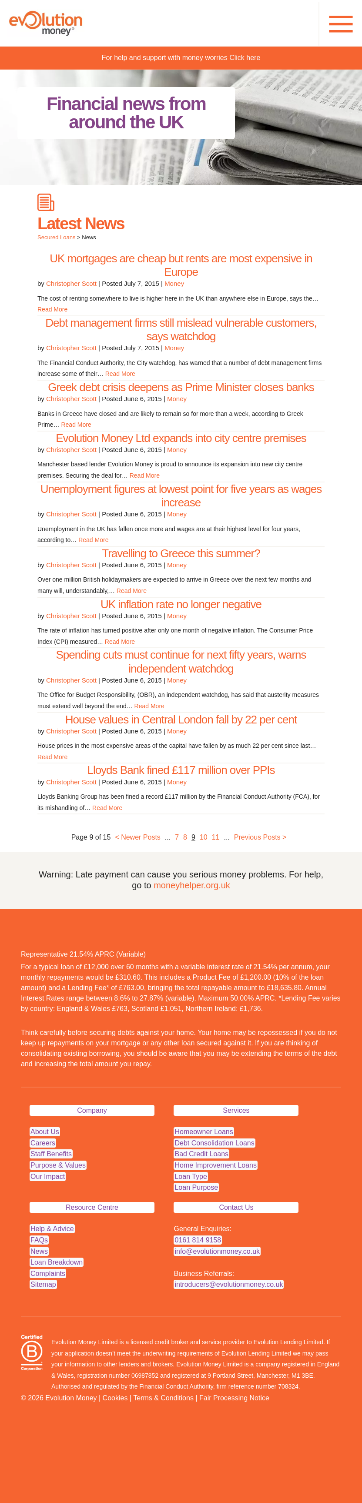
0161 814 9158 (197, 1240)
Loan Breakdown (56, 1262)
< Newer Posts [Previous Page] (137, 837)
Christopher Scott (71, 283)
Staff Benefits (51, 1154)
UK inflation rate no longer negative (181, 604)
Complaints (47, 1273)
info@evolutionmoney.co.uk (217, 1251)
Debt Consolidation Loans (214, 1143)
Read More (52, 309)
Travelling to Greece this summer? (181, 553)
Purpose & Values (58, 1165)
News (39, 1251)
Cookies (115, 1398)
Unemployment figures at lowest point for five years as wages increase (181, 495)
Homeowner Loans (203, 1131)
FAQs (39, 1240)
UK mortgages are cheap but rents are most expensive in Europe (181, 265)
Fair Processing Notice (234, 1398)
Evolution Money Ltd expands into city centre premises (181, 438)
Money (174, 283)
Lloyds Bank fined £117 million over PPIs (181, 770)
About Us (44, 1131)
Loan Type (190, 1176)
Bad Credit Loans (201, 1154)
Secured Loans (56, 237)
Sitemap (43, 1284)
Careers (42, 1143)
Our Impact (47, 1176)
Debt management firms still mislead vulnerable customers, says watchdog (181, 329)
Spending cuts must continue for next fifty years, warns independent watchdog (181, 661)
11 (216, 837)
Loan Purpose (196, 1187)
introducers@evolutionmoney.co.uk (228, 1284)
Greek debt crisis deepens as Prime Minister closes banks (181, 387)
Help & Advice (52, 1228)
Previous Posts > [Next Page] (260, 837)
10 (204, 837)
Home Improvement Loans (215, 1165)
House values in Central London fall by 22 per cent (181, 719)
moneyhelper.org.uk (192, 885)
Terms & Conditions (163, 1398)
